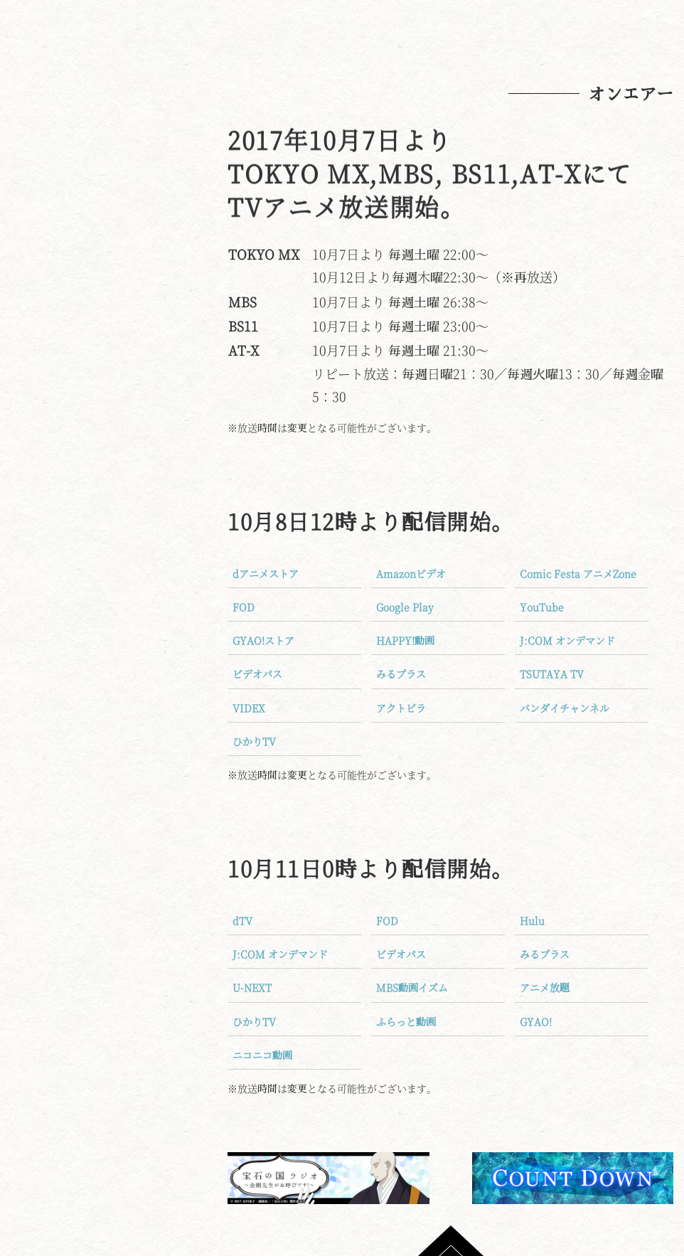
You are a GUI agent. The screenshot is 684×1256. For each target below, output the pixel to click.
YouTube (542, 607)
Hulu (532, 920)
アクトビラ (401, 708)
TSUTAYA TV (552, 673)
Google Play (405, 607)
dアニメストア (266, 573)
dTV (242, 920)
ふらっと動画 (406, 1021)
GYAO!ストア (263, 640)
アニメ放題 (545, 987)
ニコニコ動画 (262, 1055)
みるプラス (401, 673)
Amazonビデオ (411, 573)
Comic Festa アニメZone (578, 573)
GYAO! (536, 1021)
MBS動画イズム (412, 987)
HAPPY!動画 (405, 640)
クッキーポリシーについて (123, 678)
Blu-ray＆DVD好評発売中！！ (123, 565)
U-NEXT (252, 987)
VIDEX (249, 708)
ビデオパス (257, 673)
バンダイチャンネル (564, 708)
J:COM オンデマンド (567, 640)
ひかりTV (254, 741)
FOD (244, 607)
